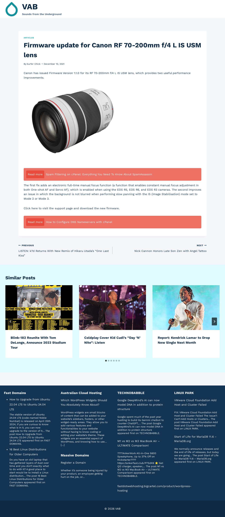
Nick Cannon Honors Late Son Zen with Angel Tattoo (161, 248)
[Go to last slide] (10, 321)
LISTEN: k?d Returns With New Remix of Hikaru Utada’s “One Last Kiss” (64, 250)
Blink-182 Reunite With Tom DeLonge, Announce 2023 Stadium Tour (38, 342)
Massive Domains (75, 455)
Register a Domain (73, 462)
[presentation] (38, 307)
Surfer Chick (33, 64)
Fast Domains (15, 393)
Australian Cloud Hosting (81, 393)
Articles (29, 38)
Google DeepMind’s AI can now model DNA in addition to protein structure (140, 405)
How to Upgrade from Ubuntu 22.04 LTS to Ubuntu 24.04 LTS (29, 404)
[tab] (106, 360)
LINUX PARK (184, 393)
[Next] (214, 321)
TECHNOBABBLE (131, 393)
